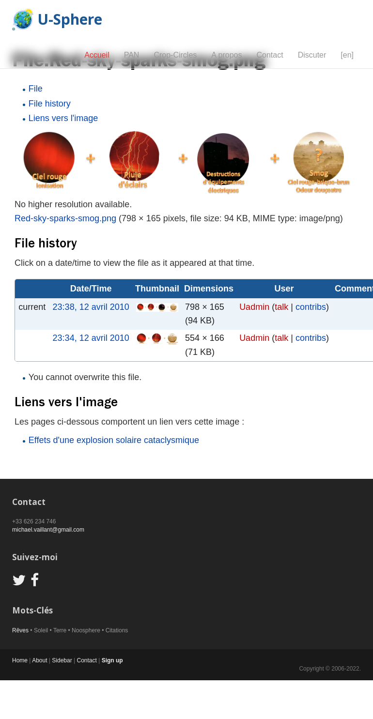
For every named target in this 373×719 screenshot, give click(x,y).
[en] (347, 55)
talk (281, 307)
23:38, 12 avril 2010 (91, 307)
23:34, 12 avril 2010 (91, 338)
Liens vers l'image (63, 118)
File (36, 88)
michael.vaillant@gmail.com (48, 529)
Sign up (112, 660)
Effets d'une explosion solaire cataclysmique (114, 440)
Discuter (312, 55)
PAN (132, 55)
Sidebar (62, 660)
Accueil (96, 55)
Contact (269, 55)
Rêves (20, 630)
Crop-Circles (175, 55)
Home (20, 660)
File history (50, 103)
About (39, 660)
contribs (310, 307)
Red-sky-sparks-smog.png (65, 218)
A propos (226, 55)
